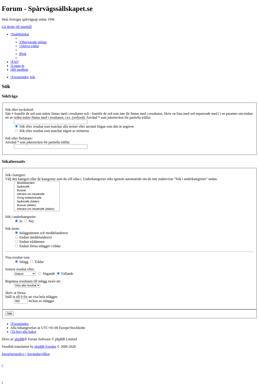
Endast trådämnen (29, 241)
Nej (29, 221)
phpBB (19, 339)
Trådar (37, 262)
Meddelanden (37, 183)
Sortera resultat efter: (20, 269)
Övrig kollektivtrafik (37, 198)
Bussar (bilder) (37, 205)
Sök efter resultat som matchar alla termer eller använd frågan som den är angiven (74, 126)
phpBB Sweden (45, 346)
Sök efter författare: (19, 138)
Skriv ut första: (15, 293)
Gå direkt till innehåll (17, 27)
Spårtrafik (37, 187)
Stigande (46, 273)
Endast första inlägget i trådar (38, 246)
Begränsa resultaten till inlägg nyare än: (33, 281)
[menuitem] (32, 42)
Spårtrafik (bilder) (37, 201)
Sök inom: (12, 228)
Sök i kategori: (15, 175)
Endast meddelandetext (33, 237)
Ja (18, 221)
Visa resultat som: (17, 257)
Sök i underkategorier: (20, 217)
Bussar (37, 190)
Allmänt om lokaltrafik (37, 194)
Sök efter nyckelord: (19, 109)
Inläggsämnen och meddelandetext (41, 233)
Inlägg (21, 262)
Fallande (65, 273)
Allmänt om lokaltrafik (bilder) (37, 209)
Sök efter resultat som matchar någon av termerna (52, 131)
